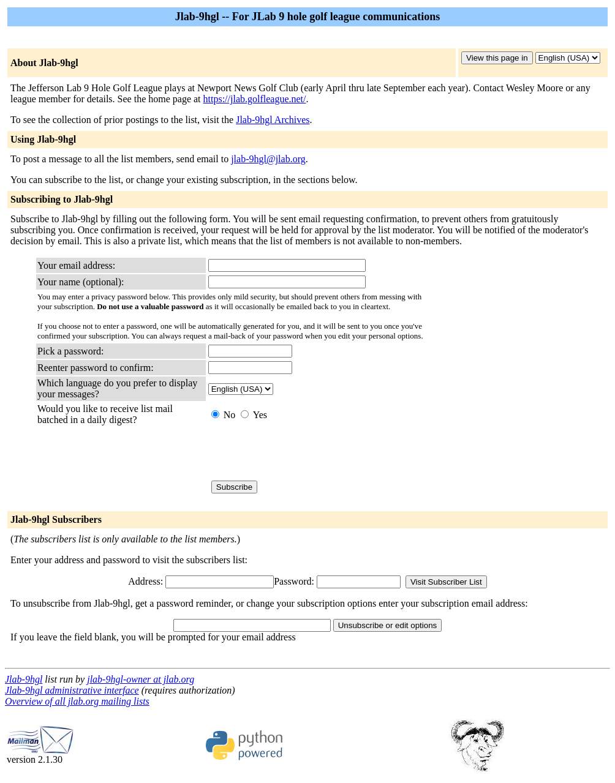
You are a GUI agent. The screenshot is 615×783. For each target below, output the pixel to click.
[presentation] (301, 453)
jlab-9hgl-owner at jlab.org (140, 679)
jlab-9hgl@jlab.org (268, 159)
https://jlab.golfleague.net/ (254, 99)
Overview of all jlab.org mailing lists (77, 701)
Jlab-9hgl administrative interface (72, 690)
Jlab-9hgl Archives (272, 119)
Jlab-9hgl (23, 679)
